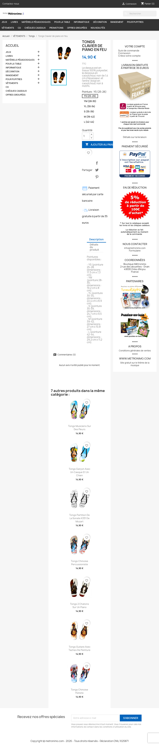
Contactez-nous (10, 3)
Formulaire (135, 250)
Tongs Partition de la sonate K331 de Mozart (79, 518)
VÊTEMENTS (8, 27)
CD (19, 27)
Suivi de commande (128, 50)
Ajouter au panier (101, 144)
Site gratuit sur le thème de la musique (134, 364)
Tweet (97, 170)
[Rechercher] (140, 13)
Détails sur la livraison (135, 137)
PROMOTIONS (56, 27)
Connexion (124, 53)
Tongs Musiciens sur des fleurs (79, 427)
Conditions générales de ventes (135, 350)
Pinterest (97, 177)
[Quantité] (86, 136)
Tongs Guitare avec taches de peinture (79, 648)
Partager (97, 163)
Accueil (12, 46)
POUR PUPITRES (135, 22)
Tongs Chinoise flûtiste (79, 691)
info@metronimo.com (134, 248)
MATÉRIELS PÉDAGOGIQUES (36, 22)
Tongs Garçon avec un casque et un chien (79, 472)
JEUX (4, 22)
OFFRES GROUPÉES (77, 27)
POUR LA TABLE (62, 22)
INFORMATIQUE (81, 22)
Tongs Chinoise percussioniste (79, 563)
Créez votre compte (129, 55)
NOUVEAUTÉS (98, 27)
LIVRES (14, 22)
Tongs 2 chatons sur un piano (79, 605)
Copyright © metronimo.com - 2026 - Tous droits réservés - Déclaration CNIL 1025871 (80, 741)
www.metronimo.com (135, 358)
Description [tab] (96, 239)
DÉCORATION (100, 22)
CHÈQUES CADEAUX (35, 27)
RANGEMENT (116, 22)
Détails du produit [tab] (94, 247)
